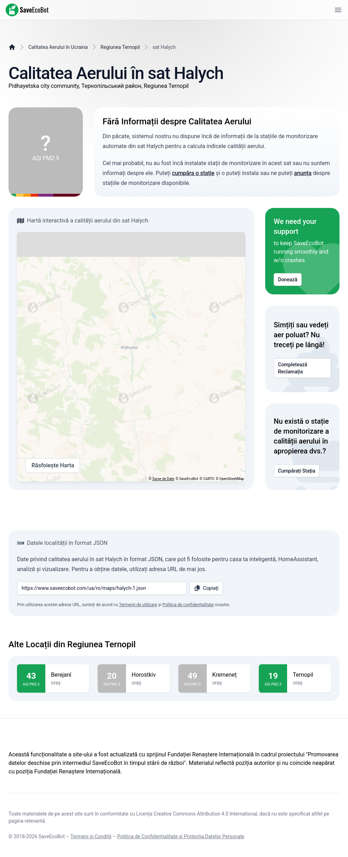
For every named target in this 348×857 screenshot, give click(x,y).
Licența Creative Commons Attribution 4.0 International (196, 814)
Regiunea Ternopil (120, 47)
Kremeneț (228, 675)
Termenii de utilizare (138, 604)
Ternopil (309, 675)
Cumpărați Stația (296, 470)
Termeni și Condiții (91, 836)
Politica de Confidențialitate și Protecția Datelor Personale (180, 836)
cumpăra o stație (193, 173)
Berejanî (67, 675)
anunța (303, 173)
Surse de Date (163, 479)
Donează (288, 279)
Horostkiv (148, 675)
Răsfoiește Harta (52, 465)
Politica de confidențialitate (188, 604)
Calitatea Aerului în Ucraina (58, 47)
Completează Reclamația (302, 368)
